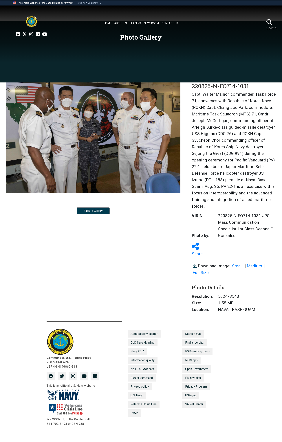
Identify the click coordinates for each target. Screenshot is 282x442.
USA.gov (190, 395)
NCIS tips (191, 360)
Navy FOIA (137, 351)
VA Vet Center (194, 404)
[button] (89, 3)
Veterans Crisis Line (144, 404)
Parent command (142, 378)
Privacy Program (196, 386)
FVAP (134, 413)
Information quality (143, 360)
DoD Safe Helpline (143, 342)
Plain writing (193, 378)
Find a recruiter (194, 342)
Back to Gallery (93, 211)
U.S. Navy (137, 395)
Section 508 (193, 334)
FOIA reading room (197, 351)
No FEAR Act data (142, 369)
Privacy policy (140, 386)
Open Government (196, 369)
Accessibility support (144, 334)
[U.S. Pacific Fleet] (31, 21)
